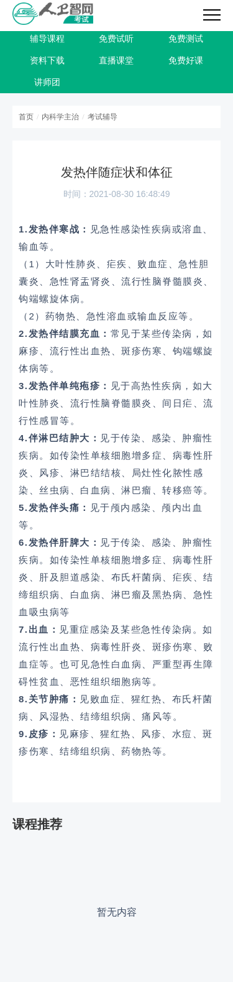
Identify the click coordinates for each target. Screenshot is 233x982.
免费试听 (116, 39)
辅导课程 (47, 39)
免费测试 (185, 39)
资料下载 (47, 60)
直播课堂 (116, 60)
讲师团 (47, 82)
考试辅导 (102, 116)
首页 (26, 116)
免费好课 (185, 60)
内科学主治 (60, 116)
